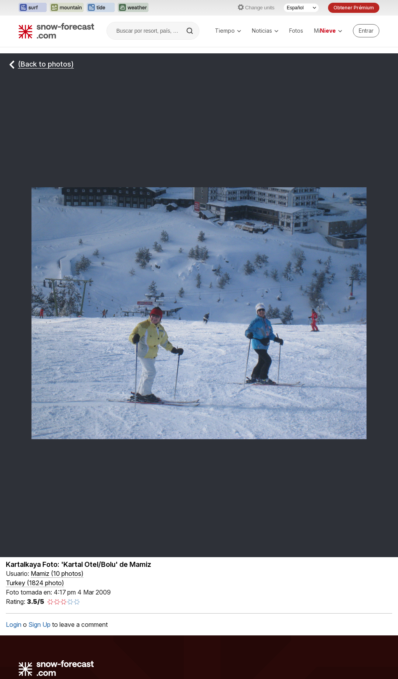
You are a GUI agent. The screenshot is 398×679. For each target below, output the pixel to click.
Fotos (296, 30)
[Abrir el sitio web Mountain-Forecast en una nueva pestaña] (67, 8)
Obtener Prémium (353, 8)
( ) (57, 573)
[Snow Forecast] (56, 31)
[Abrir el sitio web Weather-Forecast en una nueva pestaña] (133, 8)
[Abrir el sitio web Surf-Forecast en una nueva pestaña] (33, 8)
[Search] (190, 30)
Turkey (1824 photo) (35, 583)
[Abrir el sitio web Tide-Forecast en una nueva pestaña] (101, 8)
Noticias (265, 30)
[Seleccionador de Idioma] (301, 8)
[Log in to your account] (366, 30)
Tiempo (228, 30)
